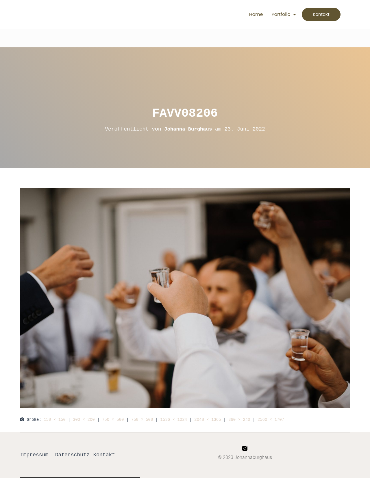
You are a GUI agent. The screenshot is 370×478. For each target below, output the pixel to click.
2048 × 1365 (207, 419)
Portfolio (278, 14)
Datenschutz (72, 454)
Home (250, 14)
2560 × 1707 (271, 419)
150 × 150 (55, 419)
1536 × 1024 (173, 419)
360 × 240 (239, 419)
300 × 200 (84, 419)
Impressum (34, 454)
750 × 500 (113, 419)
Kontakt (104, 454)
